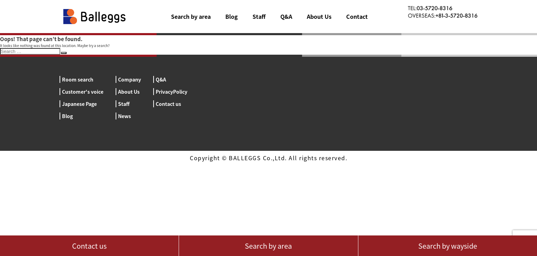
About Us (319, 16)
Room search (77, 79)
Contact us (168, 103)
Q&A (286, 16)
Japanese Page (79, 103)
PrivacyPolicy (171, 91)
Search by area (191, 16)
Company (129, 79)
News (124, 116)
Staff (259, 16)
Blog (231, 16)
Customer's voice (82, 91)
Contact (357, 16)
